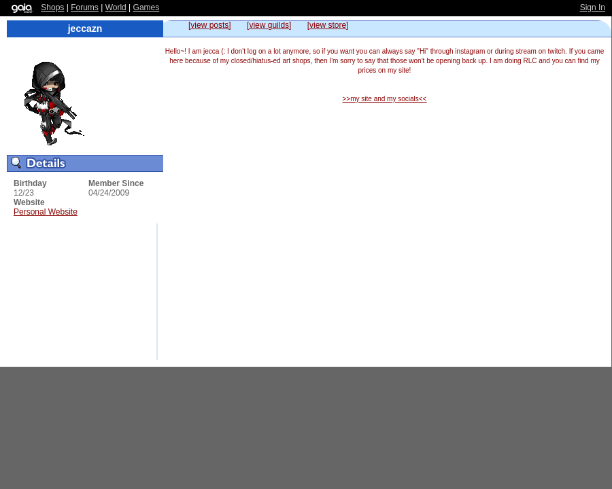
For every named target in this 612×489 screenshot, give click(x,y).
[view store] (328, 25)
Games (146, 7)
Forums (85, 7)
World (115, 7)
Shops (52, 7)
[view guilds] (269, 25)
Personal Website (46, 212)
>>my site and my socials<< (385, 99)
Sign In (592, 7)
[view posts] (209, 25)
